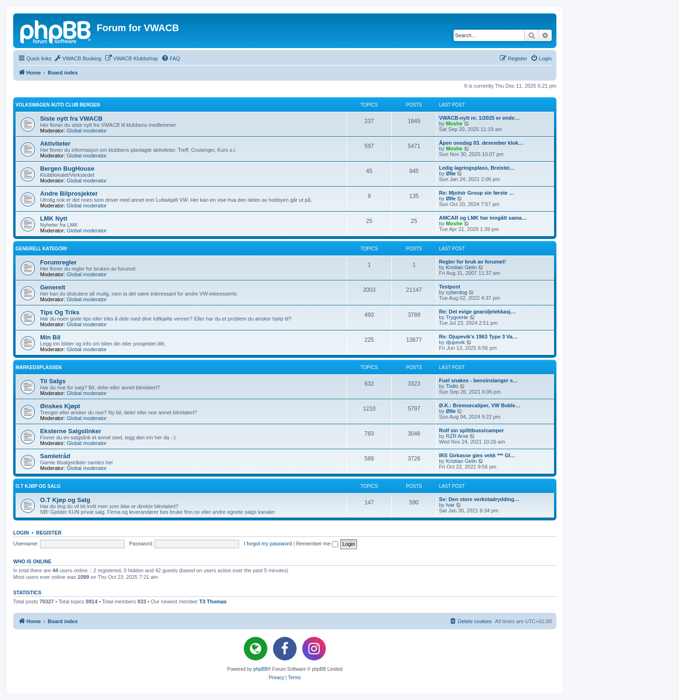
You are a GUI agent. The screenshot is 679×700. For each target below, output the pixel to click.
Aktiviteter (55, 143)
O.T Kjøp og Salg (38, 486)
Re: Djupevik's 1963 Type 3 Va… (478, 336)
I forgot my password (268, 543)
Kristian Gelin (461, 267)
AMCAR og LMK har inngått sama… (483, 218)
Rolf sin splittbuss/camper (471, 430)
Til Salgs (53, 381)
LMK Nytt (53, 218)
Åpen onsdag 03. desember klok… (481, 143)
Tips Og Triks (59, 312)
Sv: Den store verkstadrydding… (479, 499)
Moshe (454, 123)
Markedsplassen (39, 367)
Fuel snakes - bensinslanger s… (478, 380)
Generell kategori (41, 248)
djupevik (455, 342)
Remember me (317, 543)
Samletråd (55, 456)
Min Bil (50, 337)
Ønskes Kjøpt (60, 406)
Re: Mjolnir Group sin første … (476, 193)
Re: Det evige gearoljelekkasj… (477, 311)
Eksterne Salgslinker (70, 431)
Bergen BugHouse (67, 168)
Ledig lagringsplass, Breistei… (477, 168)
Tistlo (452, 386)
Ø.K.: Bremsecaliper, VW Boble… (480, 405)
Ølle (451, 173)
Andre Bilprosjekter (69, 193)
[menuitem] (77, 58)
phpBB (260, 669)
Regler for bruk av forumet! (472, 261)
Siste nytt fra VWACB (71, 118)
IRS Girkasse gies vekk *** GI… (477, 455)
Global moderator (86, 130)
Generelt (53, 287)
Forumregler (58, 262)
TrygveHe (457, 317)
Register (49, 532)
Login (21, 532)
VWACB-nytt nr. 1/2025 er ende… (479, 118)
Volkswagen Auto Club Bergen (58, 104)
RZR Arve (457, 436)
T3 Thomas (213, 601)
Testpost (449, 286)
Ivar (450, 505)
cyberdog (456, 292)
